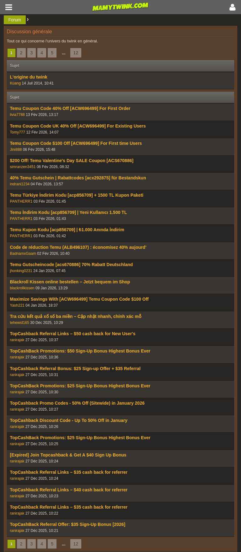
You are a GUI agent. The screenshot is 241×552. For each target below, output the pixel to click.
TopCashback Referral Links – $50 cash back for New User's (73, 333)
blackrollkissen (22, 288)
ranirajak (17, 340)
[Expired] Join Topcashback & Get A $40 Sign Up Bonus (68, 454)
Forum (14, 19)
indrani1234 (20, 184)
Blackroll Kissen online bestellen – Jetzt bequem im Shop (70, 281)
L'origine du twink (28, 76)
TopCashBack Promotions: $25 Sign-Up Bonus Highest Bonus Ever (80, 385)
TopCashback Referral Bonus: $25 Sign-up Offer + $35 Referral (75, 368)
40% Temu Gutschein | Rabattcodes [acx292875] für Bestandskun (78, 177)
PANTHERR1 (21, 201)
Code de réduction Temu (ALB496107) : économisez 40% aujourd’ (78, 247)
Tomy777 (17, 132)
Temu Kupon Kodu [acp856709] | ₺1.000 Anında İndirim (67, 229)
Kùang (15, 83)
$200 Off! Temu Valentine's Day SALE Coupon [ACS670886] (72, 160)
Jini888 (16, 149)
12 (75, 52)
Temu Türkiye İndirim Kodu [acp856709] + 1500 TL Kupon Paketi (76, 195)
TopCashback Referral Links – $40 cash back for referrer (69, 489)
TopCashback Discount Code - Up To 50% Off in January (68, 420)
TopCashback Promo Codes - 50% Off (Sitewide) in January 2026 (77, 403)
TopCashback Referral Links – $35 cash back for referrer (69, 472)
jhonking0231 (21, 271)
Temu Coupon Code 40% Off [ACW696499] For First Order (70, 108)
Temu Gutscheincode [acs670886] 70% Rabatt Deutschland (71, 264)
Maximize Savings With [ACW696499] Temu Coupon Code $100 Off (79, 299)
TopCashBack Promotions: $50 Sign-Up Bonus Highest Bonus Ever (80, 350)
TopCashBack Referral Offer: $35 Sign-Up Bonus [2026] (68, 524)
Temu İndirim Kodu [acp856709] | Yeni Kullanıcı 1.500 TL (68, 212)
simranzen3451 (23, 167)
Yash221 (17, 305)
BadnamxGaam (23, 253)
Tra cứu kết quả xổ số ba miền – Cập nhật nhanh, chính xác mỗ (75, 316)
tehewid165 (19, 322)
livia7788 (17, 114)
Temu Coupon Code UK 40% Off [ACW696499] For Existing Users (78, 125)
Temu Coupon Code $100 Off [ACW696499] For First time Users (76, 143)
